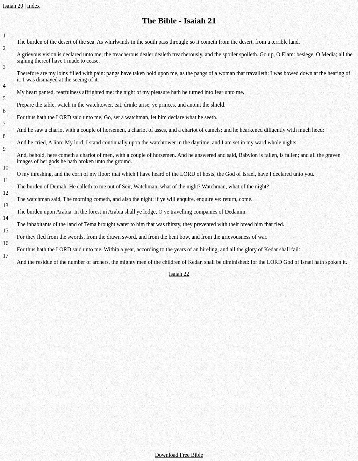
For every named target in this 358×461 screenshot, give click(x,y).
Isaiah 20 (13, 6)
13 (5, 205)
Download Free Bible (179, 455)
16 (5, 243)
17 (5, 256)
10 (5, 168)
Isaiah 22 (179, 274)
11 (5, 180)
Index (33, 6)
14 (5, 218)
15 (5, 230)
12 (5, 193)
